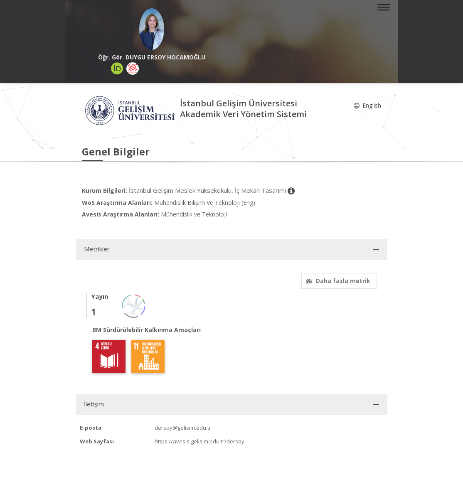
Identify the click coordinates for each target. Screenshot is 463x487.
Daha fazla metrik (337, 281)
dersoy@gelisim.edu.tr (183, 427)
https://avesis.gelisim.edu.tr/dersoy (199, 441)
